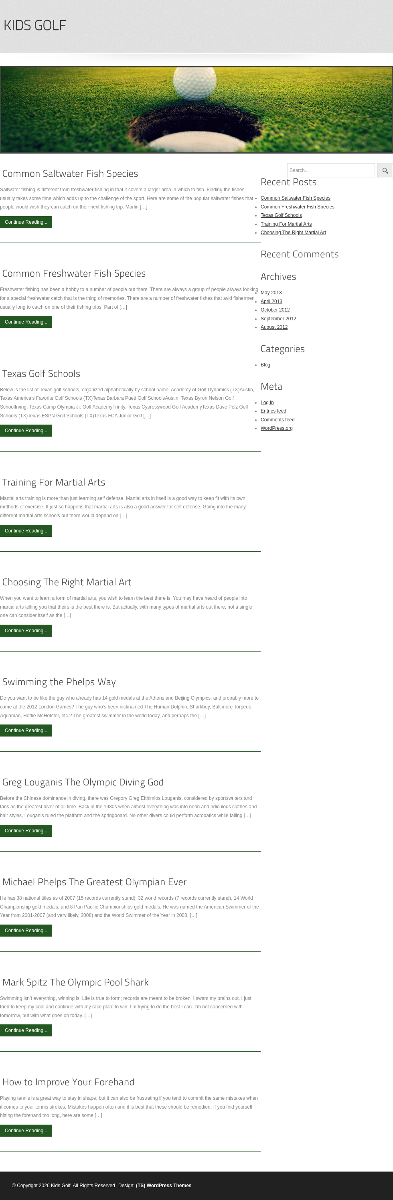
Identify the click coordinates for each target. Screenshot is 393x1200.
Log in (267, 402)
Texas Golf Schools (281, 215)
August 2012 (274, 327)
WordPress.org (277, 428)
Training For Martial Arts (286, 224)
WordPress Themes (169, 1185)
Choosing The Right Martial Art (293, 232)
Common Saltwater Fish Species (295, 198)
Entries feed (273, 411)
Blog (265, 365)
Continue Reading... (26, 222)
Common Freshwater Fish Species (297, 207)
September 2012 (278, 319)
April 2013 (271, 301)
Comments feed (278, 420)
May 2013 (271, 292)
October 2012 (275, 310)
